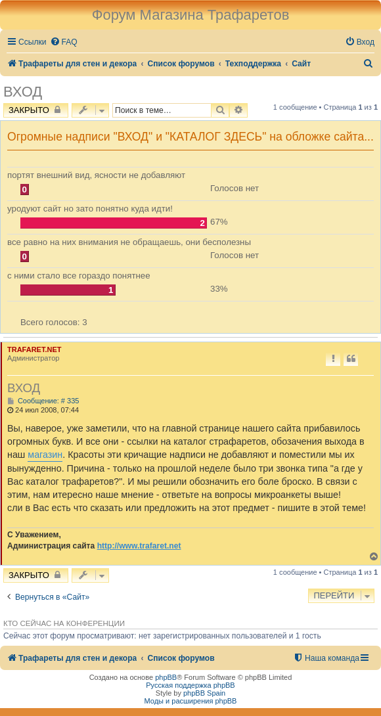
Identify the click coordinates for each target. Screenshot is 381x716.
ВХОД (22, 91)
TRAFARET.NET (34, 349)
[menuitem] (64, 42)
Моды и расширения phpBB (191, 701)
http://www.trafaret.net (139, 545)
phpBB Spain (204, 693)
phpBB (166, 677)
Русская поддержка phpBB (190, 685)
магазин (45, 454)
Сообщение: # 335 (43, 401)
